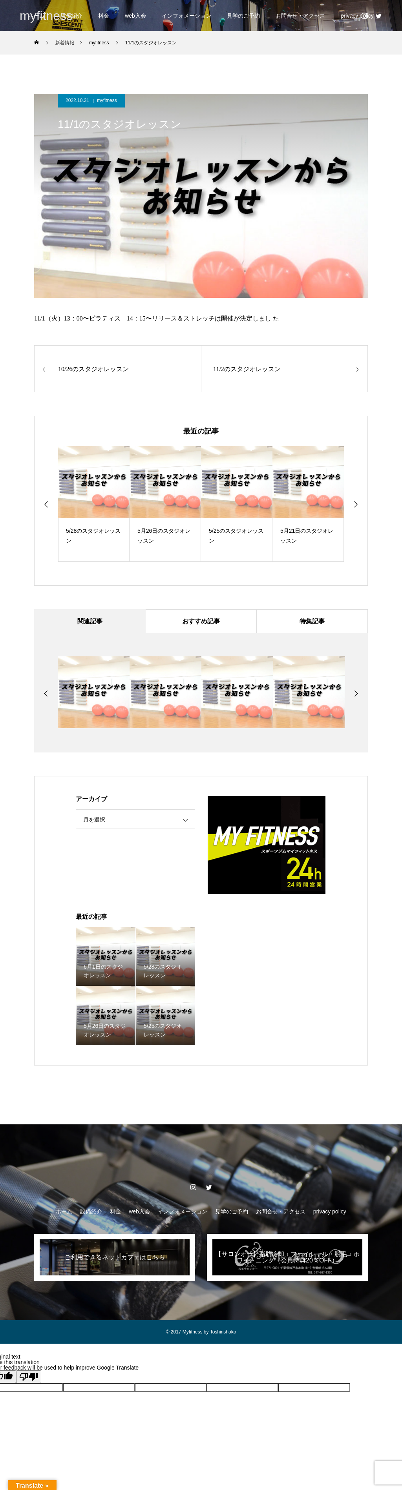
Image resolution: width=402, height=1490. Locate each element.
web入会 (135, 16)
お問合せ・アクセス (300, 16)
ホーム (64, 1211)
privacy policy (329, 1211)
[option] (94, 504)
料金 (103, 16)
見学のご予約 (243, 16)
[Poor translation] (28, 1376)
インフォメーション (186, 16)
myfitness (107, 100)
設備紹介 (91, 1211)
